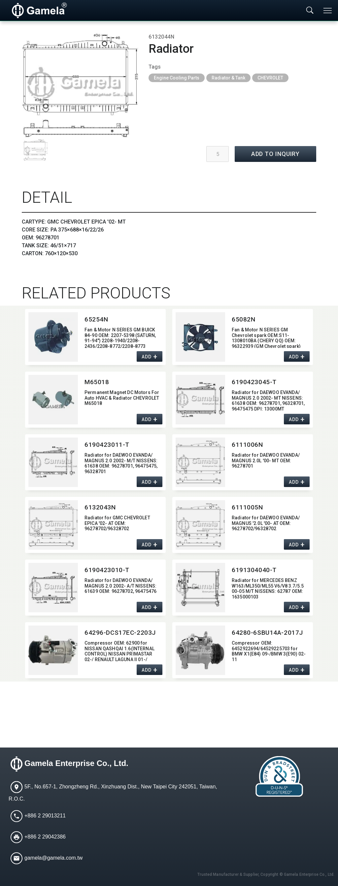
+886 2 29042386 (45, 837)
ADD (146, 356)
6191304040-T (254, 570)
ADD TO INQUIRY (275, 153)
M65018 (96, 382)
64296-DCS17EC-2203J (120, 632)
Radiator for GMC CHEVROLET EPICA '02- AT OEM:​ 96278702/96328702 (117, 523)
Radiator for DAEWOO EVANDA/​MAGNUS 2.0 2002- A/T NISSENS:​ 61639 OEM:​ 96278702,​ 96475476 (120, 586)
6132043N (100, 507)
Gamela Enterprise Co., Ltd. (76, 763)
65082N (243, 319)
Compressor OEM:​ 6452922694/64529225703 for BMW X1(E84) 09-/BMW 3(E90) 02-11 (269, 650)
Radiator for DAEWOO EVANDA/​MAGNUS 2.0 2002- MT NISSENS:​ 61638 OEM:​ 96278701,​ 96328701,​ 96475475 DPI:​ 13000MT (268, 400)
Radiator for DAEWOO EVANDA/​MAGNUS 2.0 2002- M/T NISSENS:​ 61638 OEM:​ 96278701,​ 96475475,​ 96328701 (120, 462)
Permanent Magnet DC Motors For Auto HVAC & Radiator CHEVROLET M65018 (121, 398)
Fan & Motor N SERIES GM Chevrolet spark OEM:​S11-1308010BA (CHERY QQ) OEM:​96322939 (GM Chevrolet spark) (266, 337)
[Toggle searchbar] (310, 10)
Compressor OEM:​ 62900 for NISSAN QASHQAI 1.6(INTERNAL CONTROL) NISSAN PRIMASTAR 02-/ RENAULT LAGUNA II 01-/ (119, 650)
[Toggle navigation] (328, 10)
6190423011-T (106, 444)
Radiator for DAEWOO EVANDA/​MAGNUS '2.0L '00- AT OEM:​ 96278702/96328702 (266, 523)
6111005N (247, 507)
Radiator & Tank (228, 77)
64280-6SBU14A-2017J (267, 632)
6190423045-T (254, 382)
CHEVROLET (270, 77)
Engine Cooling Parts (176, 77)
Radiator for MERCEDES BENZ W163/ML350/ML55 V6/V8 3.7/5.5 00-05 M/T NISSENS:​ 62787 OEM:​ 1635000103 (268, 588)
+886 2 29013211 (45, 815)
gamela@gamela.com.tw (53, 858)
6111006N (247, 444)
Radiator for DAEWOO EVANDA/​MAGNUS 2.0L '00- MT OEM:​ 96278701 (266, 460)
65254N (96, 319)
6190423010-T (106, 570)
